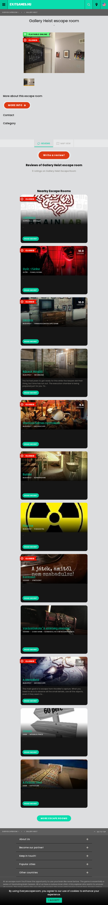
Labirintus (29, 217)
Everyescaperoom (9, 12)
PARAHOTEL (39, 529)
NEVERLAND (39, 375)
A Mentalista (31, 679)
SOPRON (26, 221)
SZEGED (26, 580)
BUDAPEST (27, 375)
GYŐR (25, 272)
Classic (27, 731)
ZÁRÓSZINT (37, 580)
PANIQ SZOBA (36, 272)
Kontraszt (29, 577)
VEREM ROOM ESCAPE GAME (46, 323)
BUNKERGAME (40, 477)
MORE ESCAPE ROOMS (54, 818)
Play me (28, 525)
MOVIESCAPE (39, 426)
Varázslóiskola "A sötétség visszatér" (47, 628)
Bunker (27, 474)
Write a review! (54, 155)
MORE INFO (15, 105)
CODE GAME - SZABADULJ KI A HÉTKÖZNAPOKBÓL (53, 631)
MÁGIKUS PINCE (36, 734)
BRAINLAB (37, 221)
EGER (25, 734)
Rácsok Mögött (33, 371)
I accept (54, 900)
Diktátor (28, 320)
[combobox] (96, 4)
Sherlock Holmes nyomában (41, 423)
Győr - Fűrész (31, 269)
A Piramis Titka (32, 782)
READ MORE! (30, 290)
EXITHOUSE (34, 785)
